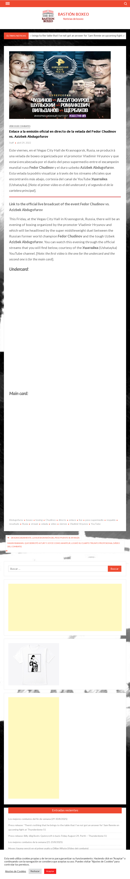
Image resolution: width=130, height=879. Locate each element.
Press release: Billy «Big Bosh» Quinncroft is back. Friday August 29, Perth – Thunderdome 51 (57, 835)
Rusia (25, 523)
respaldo (111, 519)
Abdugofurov (16, 519)
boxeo (29, 519)
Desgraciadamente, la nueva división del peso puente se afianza (45, 537)
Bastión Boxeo (73, 14)
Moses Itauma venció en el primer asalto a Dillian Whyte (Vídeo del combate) (48, 848)
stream (34, 523)
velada (44, 523)
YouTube (96, 523)
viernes (63, 523)
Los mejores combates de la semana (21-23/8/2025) (35, 842)
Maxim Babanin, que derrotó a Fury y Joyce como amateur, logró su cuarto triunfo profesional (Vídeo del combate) (63, 545)
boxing (39, 519)
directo (62, 519)
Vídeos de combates (19, 126)
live (80, 519)
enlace (72, 519)
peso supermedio (94, 519)
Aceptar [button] (50, 871)
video (54, 523)
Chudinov (51, 519)
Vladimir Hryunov (79, 523)
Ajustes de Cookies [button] (15, 871)
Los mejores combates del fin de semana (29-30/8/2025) (37, 818)
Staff (11, 142)
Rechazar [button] (35, 871)
